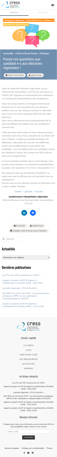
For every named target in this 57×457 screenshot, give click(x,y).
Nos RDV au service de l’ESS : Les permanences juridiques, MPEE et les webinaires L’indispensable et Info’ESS (25, 296)
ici (52, 167)
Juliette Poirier (37, 226)
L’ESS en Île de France (26, 53)
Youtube (39, 191)
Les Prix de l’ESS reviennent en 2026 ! (21, 275)
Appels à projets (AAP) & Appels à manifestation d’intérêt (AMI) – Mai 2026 (22, 281)
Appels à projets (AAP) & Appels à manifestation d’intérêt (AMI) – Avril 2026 (23, 305)
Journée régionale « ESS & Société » (20, 288)
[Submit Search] (3, 238)
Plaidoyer (44, 53)
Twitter (17, 191)
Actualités (8, 53)
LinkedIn (28, 191)
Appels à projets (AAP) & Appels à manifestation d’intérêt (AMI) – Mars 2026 (28, 409)
